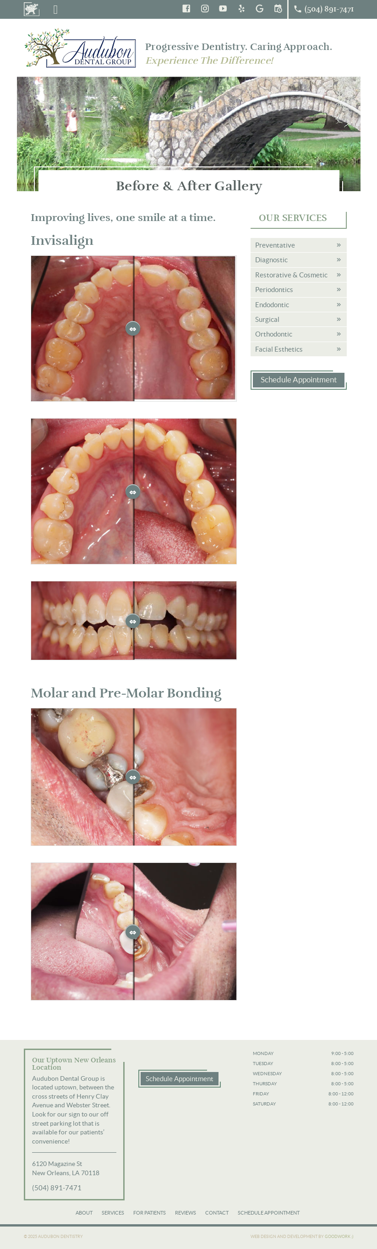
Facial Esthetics (279, 349)
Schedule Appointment (299, 380)
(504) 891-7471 (57, 1188)
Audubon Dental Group (81, 47)
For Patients (149, 1213)
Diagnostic (271, 260)
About (84, 1213)
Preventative (275, 245)
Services (113, 1213)
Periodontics (274, 289)
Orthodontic (273, 334)
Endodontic (272, 305)
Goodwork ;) (339, 1236)
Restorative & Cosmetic (291, 275)
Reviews (185, 1213)
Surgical (267, 319)
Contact (217, 1213)
